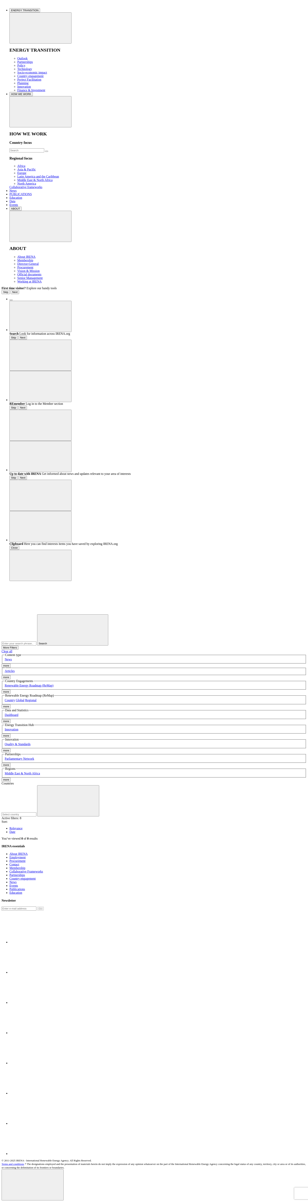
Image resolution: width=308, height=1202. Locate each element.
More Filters (10, 647)
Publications (17, 889)
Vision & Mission (28, 271)
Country (10, 700)
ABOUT (15, 208)
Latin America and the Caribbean (38, 176)
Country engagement (30, 76)
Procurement (25, 267)
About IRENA (26, 256)
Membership (25, 260)
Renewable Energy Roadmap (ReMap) (29, 685)
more (6, 665)
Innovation (24, 86)
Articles (10, 671)
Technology (24, 69)
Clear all (7, 651)
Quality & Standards (18, 744)
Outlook (22, 58)
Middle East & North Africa (35, 180)
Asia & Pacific (26, 169)
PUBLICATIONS (20, 194)
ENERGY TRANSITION (24, 10)
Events (13, 204)
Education (15, 197)
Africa (21, 166)
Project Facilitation (29, 79)
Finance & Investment (31, 90)
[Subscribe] (19, 909)
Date (12, 832)
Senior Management (30, 278)
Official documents (29, 274)
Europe (21, 173)
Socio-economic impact (32, 72)
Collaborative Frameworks (26, 871)
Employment (17, 857)
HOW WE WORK (21, 94)
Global (20, 700)
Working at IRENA (29, 281)
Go (40, 908)
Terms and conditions (13, 1164)
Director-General (28, 263)
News (12, 190)
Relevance (16, 828)
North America (26, 183)
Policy (21, 65)
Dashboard (11, 715)
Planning (22, 83)
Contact (14, 864)
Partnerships (25, 62)
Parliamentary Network (19, 758)
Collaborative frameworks (25, 187)
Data (12, 201)
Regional (31, 700)
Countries (8, 783)
